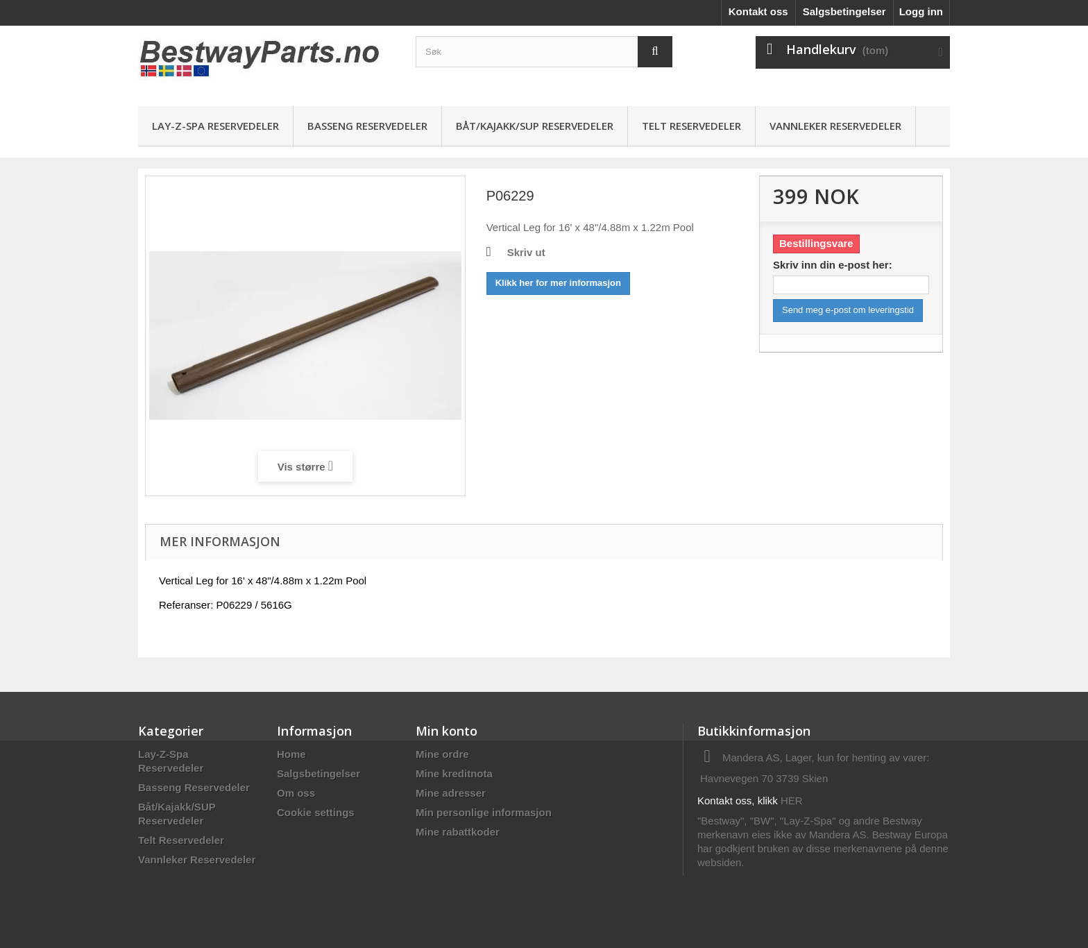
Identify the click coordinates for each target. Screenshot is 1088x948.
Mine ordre (442, 754)
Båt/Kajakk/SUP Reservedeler (534, 126)
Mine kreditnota (454, 773)
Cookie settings (316, 812)
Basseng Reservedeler (367, 126)
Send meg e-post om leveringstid (848, 310)
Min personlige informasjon (484, 812)
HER (792, 800)
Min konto (446, 730)
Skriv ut (526, 252)
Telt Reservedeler (691, 126)
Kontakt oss (758, 11)
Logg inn (921, 11)
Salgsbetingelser (844, 11)
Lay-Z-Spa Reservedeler (215, 126)
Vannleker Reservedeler (835, 126)
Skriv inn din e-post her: (832, 265)
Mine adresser (451, 793)
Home (291, 754)
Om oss (296, 793)
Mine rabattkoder (458, 832)
